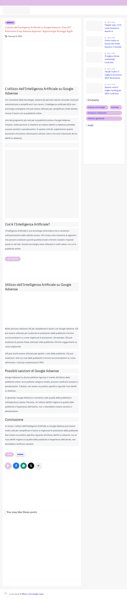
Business (123, 10)
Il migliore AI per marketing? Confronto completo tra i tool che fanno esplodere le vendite (113, 59)
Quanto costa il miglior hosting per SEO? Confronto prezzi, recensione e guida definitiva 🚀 (113, 91)
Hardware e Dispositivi (107, 10)
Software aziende (66, 10)
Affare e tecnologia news (33, 594)
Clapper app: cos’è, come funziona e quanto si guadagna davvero (113, 28)
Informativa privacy (31, 2)
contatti (6, 2)
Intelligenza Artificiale (85, 10)
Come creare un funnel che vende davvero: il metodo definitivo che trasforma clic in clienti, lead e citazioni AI (113, 44)
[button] (16, 466)
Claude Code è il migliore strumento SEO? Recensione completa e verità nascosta (113, 75)
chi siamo (16, 2)
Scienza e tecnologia (96, 107)
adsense (10, 22)
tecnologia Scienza (48, 10)
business (115, 107)
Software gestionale (96, 118)
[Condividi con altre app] (38, 466)
